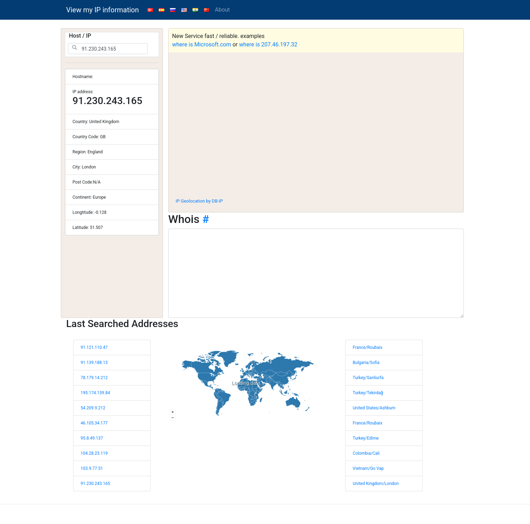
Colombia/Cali (366, 453)
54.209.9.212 (93, 407)
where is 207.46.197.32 (268, 44)
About (222, 9)
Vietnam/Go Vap (368, 468)
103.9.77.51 (92, 468)
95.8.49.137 (92, 438)
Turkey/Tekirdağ (368, 392)
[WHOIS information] (316, 273)
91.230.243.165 (95, 483)
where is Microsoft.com (201, 44)
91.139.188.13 (94, 362)
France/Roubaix (367, 347)
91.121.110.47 (94, 347)
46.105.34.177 (94, 423)
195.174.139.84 (95, 392)
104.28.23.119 (94, 453)
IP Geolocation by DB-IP (199, 201)
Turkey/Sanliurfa (368, 377)
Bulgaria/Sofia (366, 362)
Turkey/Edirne (366, 438)
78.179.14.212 (94, 377)
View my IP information (102, 10)
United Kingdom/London (375, 483)
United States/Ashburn (374, 407)
